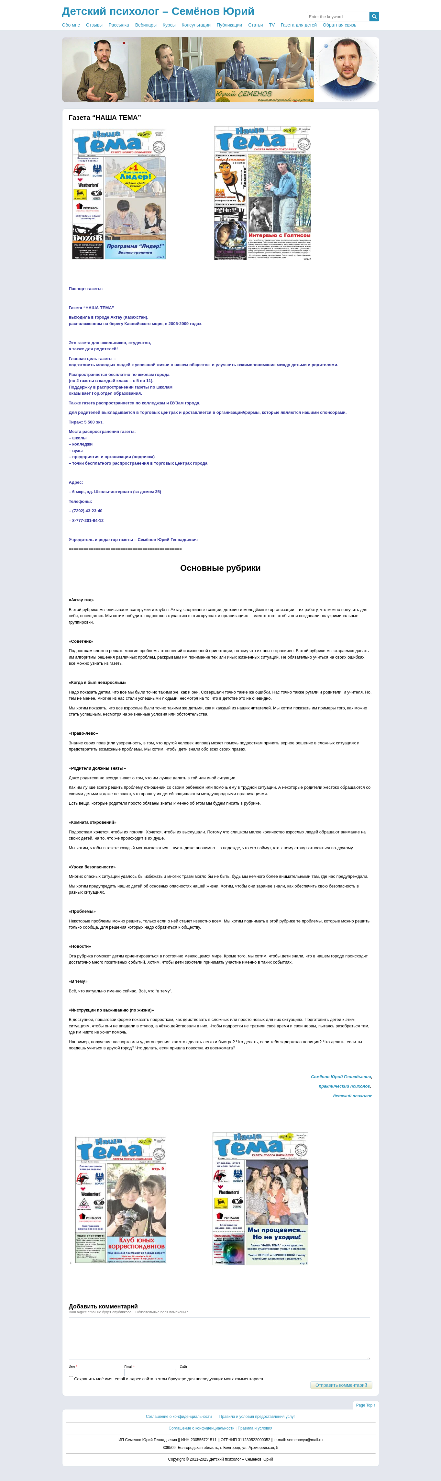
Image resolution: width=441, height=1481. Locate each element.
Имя (73, 1374)
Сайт (183, 1374)
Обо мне (71, 25)
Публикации (229, 25)
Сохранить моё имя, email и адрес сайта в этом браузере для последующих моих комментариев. (169, 1386)
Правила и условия (254, 1436)
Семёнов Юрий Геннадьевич (341, 1076)
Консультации (196, 25)
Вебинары (146, 25)
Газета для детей (299, 25)
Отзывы (94, 25)
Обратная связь (339, 25)
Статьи (255, 25)
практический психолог (344, 1086)
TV (272, 25)
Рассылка (119, 25)
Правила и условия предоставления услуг (257, 1424)
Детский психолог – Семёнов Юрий (158, 11)
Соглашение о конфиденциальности (179, 1424)
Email (129, 1374)
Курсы (169, 25)
